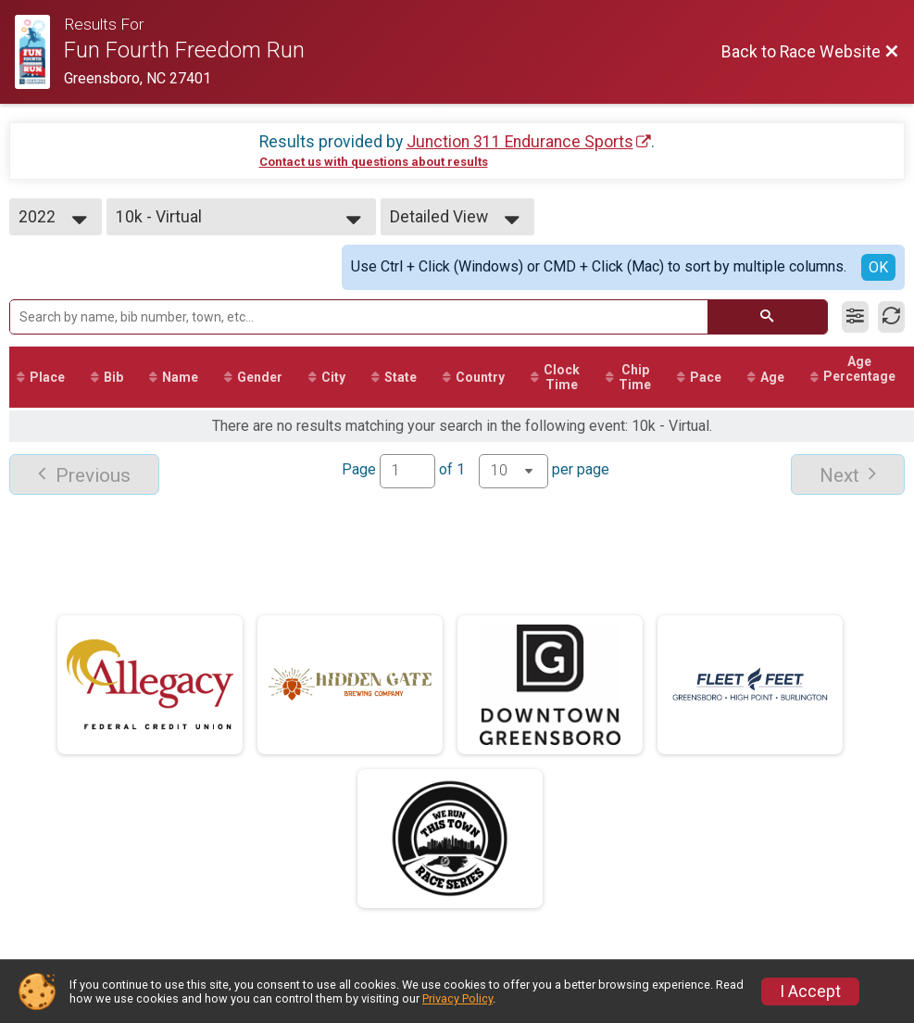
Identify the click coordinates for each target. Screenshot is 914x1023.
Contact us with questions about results (373, 162)
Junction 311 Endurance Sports (520, 142)
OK (878, 267)
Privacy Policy (457, 998)
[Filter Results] (855, 317)
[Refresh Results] (891, 317)
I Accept (810, 991)
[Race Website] (39, 52)
